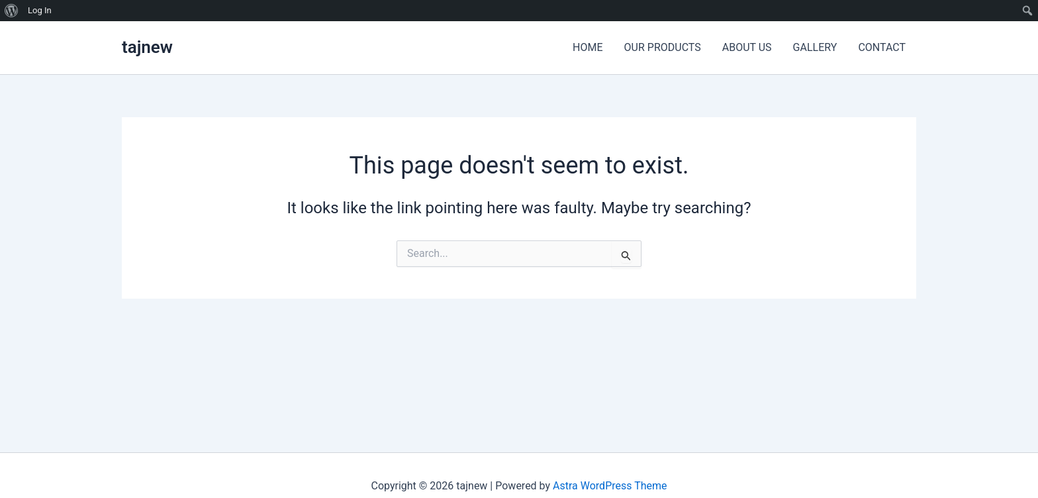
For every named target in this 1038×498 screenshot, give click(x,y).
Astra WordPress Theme (610, 485)
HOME (587, 47)
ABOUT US (747, 47)
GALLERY (815, 47)
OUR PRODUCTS (662, 47)
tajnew (147, 47)
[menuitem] (11, 10)
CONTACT (882, 47)
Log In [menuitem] (40, 10)
